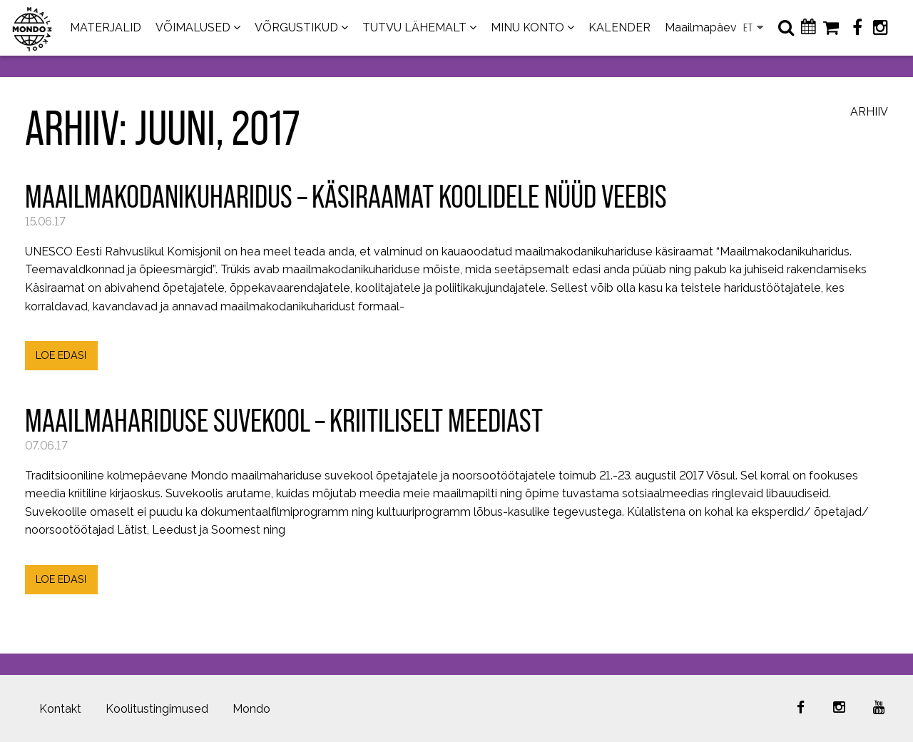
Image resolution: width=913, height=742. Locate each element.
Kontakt (60, 709)
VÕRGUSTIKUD (296, 27)
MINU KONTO (527, 27)
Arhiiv (869, 112)
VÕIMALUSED (192, 27)
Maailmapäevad (707, 27)
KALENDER (619, 27)
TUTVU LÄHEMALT (414, 27)
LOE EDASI (61, 355)
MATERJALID (105, 27)
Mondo (251, 709)
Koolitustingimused (157, 709)
